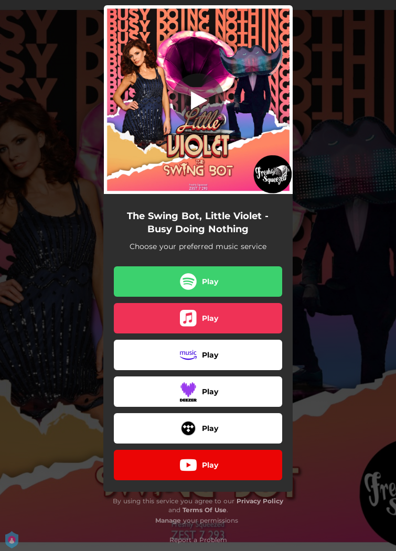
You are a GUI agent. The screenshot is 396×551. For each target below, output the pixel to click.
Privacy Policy (260, 501)
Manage (168, 520)
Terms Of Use (205, 510)
